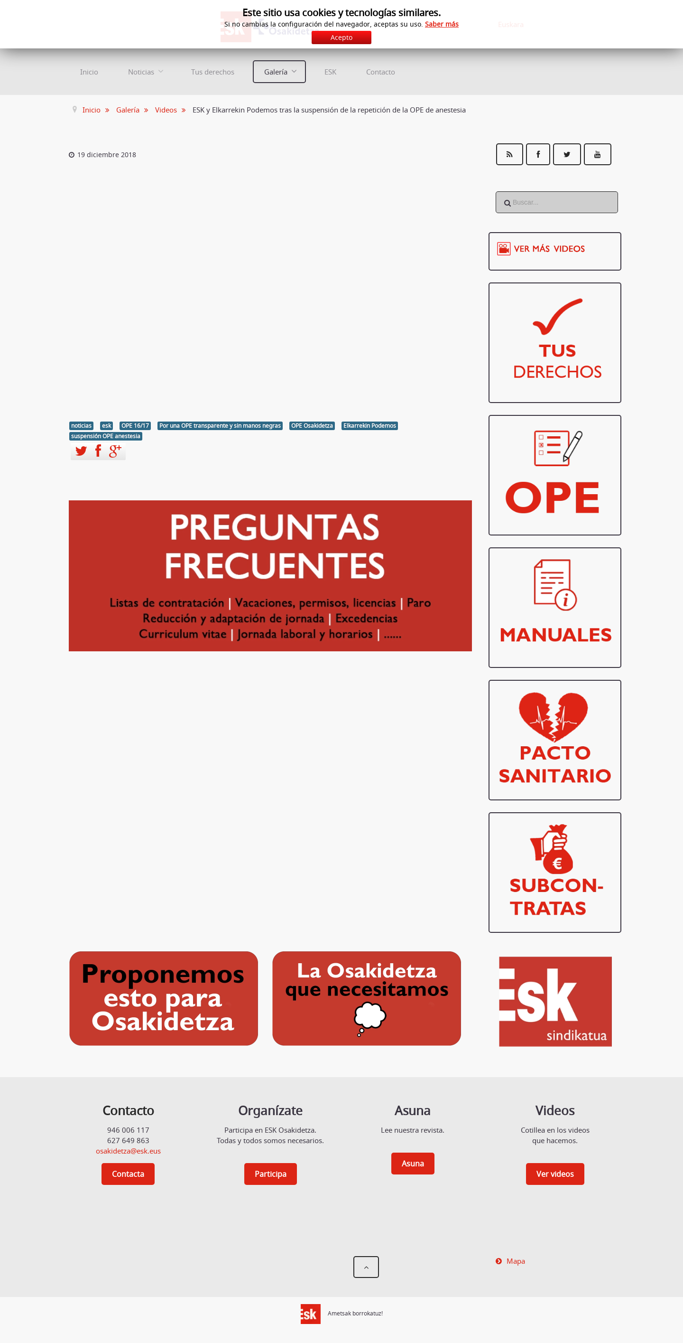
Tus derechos (212, 71)
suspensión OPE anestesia (105, 436)
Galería (275, 71)
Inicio (89, 71)
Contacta (128, 1174)
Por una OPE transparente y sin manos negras (220, 425)
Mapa (516, 1261)
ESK (330, 71)
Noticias (141, 71)
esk (106, 425)
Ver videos (555, 1174)
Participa (270, 1174)
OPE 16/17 (135, 425)
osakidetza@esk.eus (128, 1150)
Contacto (380, 71)
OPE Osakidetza (312, 425)
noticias (81, 425)
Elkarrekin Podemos (369, 425)
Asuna (413, 1163)
